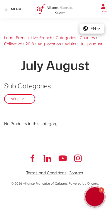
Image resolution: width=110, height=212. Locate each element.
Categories (66, 37)
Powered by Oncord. (83, 183)
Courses (87, 37)
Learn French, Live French (28, 37)
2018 (30, 44)
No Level (20, 99)
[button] (94, 196)
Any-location (49, 44)
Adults (70, 44)
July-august (91, 44)
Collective (13, 44)
